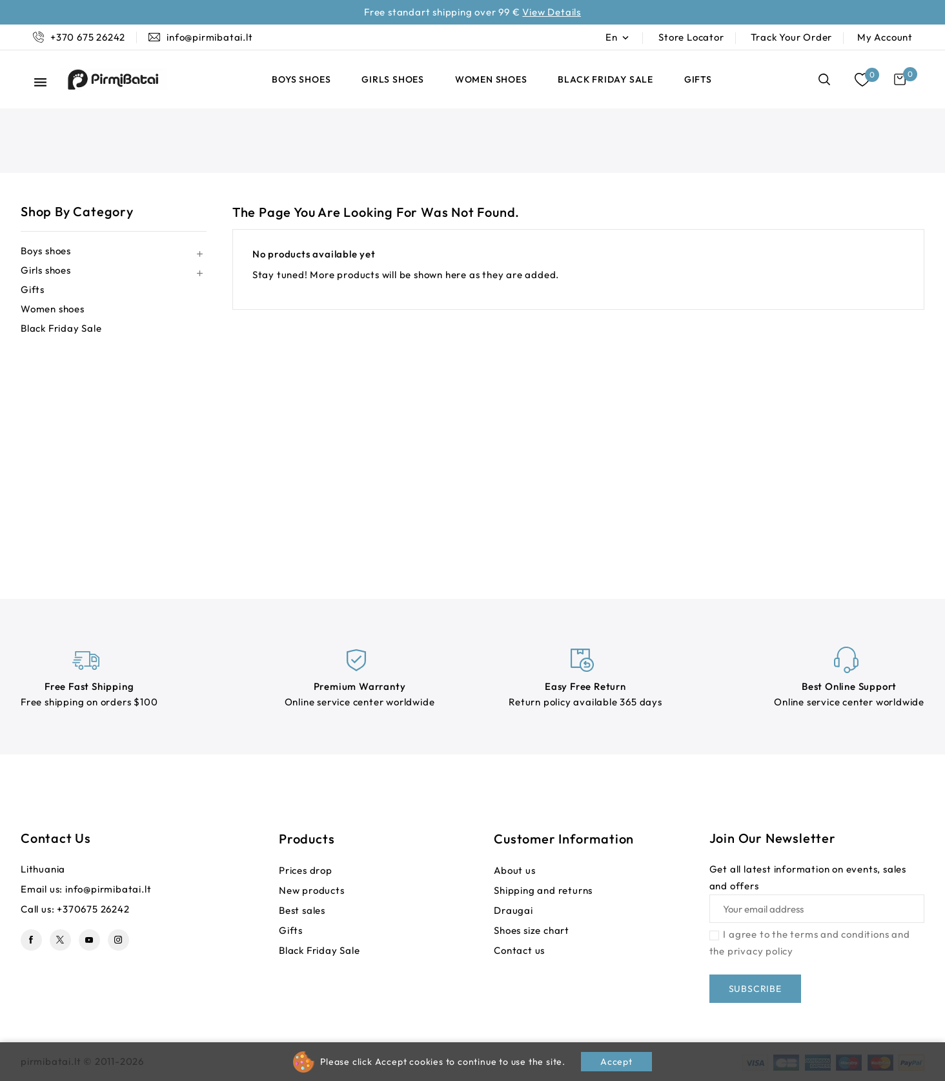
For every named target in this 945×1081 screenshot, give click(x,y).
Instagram (118, 940)
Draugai (513, 910)
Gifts (698, 79)
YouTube (89, 940)
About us (514, 870)
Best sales (302, 910)
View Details (551, 12)
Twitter (60, 940)
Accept (616, 1061)
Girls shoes (392, 79)
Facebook (31, 940)
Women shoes (491, 79)
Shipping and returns (543, 890)
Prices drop (305, 870)
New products (312, 890)
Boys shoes (301, 79)
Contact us (56, 838)
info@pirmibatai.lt (108, 889)
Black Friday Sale (605, 79)
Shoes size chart (531, 930)
